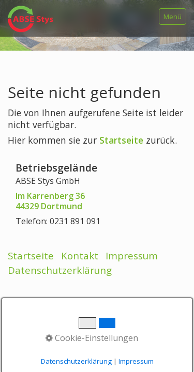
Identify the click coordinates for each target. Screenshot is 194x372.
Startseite (121, 140)
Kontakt (79, 255)
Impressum (132, 255)
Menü (172, 16)
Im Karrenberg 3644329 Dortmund (50, 201)
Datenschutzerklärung (60, 270)
